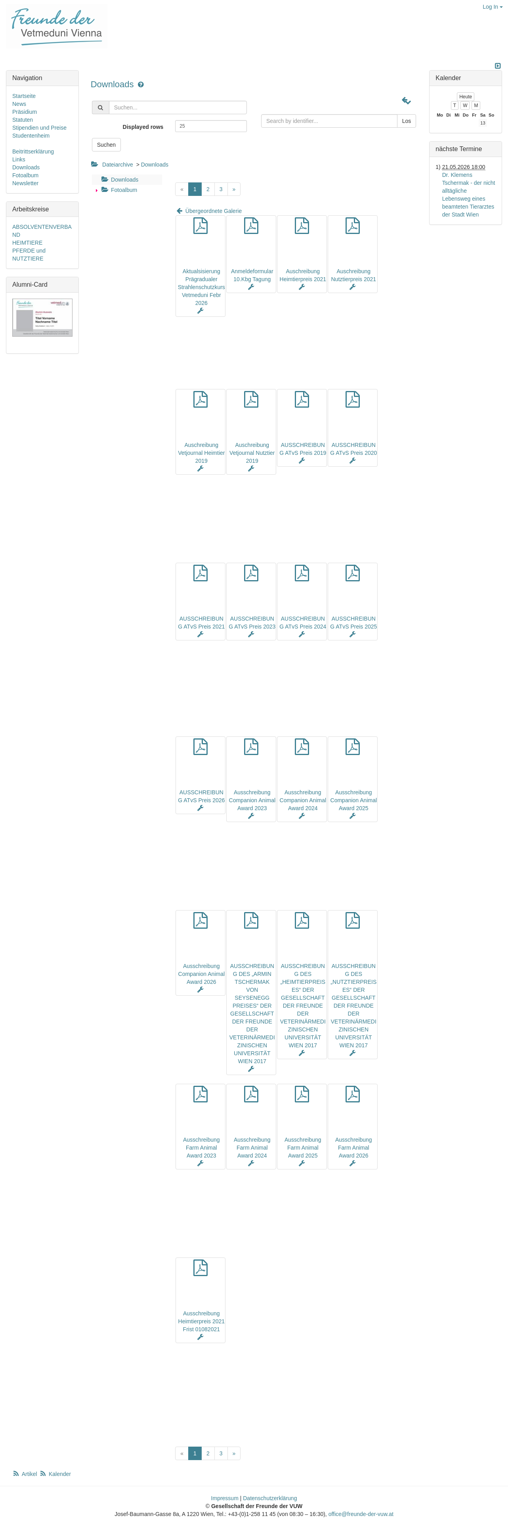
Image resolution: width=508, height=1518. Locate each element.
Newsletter (25, 183)
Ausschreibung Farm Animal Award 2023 (201, 1148)
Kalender (55, 1474)
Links (18, 159)
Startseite (24, 96)
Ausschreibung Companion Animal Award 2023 (252, 800)
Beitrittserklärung (33, 151)
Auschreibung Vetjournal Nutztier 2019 (252, 453)
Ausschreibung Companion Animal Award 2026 (201, 974)
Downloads (113, 84)
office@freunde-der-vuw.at (360, 1514)
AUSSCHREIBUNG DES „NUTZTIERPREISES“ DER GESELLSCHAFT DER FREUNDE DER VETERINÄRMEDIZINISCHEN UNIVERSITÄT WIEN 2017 (353, 1005)
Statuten (22, 120)
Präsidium (24, 112)
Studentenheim (31, 135)
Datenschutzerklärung (270, 1498)
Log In (493, 7)
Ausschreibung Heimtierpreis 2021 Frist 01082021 (201, 1321)
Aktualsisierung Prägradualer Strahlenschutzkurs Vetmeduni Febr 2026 (201, 287)
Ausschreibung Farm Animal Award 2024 (252, 1148)
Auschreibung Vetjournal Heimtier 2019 (201, 453)
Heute (465, 97)
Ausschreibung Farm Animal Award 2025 (303, 1148)
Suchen (106, 145)
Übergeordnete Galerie (208, 211)
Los (406, 121)
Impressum (225, 1498)
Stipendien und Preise (39, 128)
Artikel (25, 1474)
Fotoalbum (118, 190)
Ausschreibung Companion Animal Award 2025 (353, 800)
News (19, 104)
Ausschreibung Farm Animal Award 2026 (353, 1148)
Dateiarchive (117, 164)
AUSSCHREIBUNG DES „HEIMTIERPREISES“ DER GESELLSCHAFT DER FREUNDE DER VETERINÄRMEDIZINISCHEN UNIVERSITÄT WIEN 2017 (303, 1005)
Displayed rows (143, 127)
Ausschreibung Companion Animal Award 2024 (303, 800)
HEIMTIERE (27, 243)
